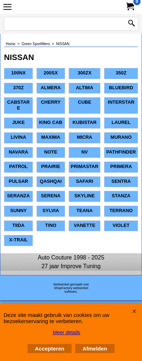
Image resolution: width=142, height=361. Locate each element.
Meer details (66, 332)
